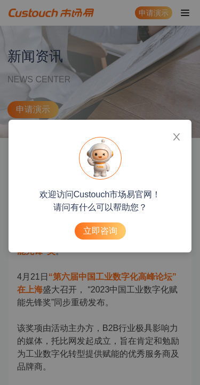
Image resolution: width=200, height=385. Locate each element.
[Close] (176, 135)
